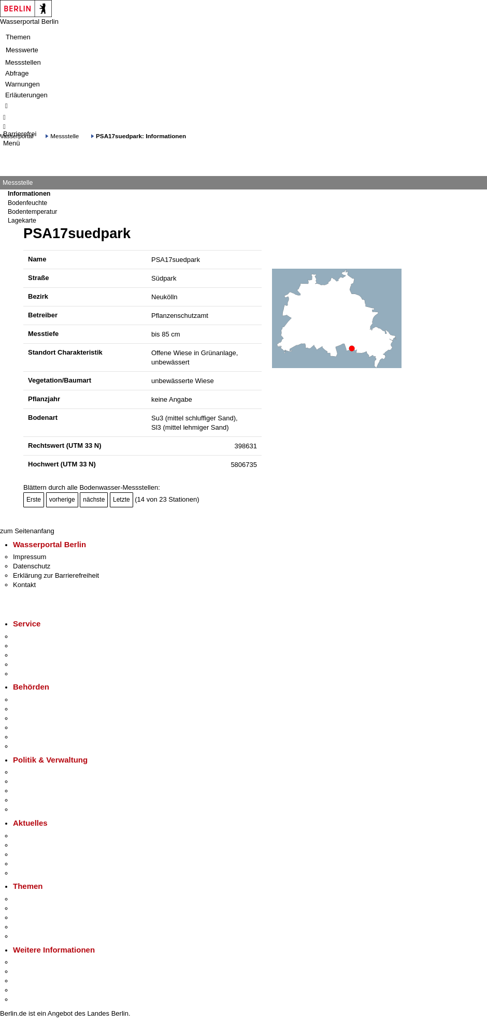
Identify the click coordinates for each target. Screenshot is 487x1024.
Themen (18, 37)
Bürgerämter (31, 728)
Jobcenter (27, 737)
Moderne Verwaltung (44, 917)
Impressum (29, 557)
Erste (33, 499)
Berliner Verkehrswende (48, 908)
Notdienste (29, 664)
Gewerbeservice (37, 674)
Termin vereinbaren (41, 646)
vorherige (62, 499)
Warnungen (22, 84)
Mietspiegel (30, 927)
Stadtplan (27, 999)
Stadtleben (29, 990)
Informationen (29, 193)
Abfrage (17, 73)
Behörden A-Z (33, 700)
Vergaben (27, 809)
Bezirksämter (32, 718)
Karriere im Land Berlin (47, 781)
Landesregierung (38, 772)
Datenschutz (31, 566)
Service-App (31, 636)
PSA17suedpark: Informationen (141, 136)
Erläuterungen (26, 95)
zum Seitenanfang (27, 531)
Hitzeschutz (30, 873)
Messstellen (23, 62)
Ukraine (24, 864)
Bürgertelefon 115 (39, 655)
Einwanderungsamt (41, 746)
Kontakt (24, 585)
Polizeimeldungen (39, 845)
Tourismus (28, 971)
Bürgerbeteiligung (39, 791)
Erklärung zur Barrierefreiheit (56, 575)
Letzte (121, 499)
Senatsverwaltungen (43, 709)
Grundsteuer (31, 936)
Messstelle (64, 136)
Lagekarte (22, 220)
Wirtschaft (28, 981)
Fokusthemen (33, 899)
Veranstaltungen (37, 854)
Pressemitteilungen (41, 836)
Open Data (29, 800)
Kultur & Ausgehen (41, 962)
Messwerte (22, 50)
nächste (94, 499)
